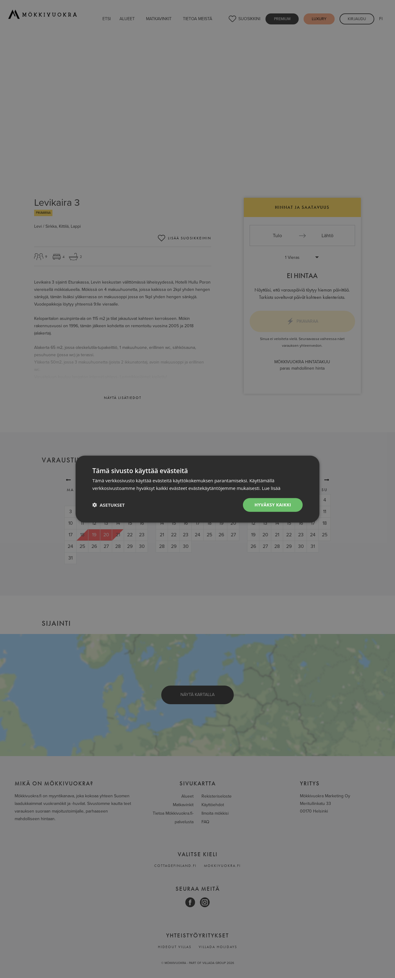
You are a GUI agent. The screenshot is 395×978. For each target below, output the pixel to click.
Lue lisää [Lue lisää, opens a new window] (271, 488)
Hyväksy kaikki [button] (272, 505)
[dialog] (197, 489)
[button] (108, 505)
